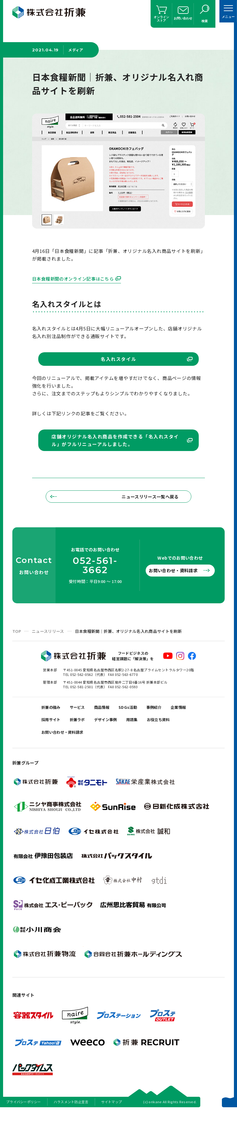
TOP (16, 651)
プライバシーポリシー (23, 1130)
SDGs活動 (142, 728)
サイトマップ (111, 1130)
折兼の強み (53, 728)
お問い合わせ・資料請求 (177, 590)
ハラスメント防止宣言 (71, 1130)
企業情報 (50, 744)
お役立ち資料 (55, 759)
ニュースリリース (48, 651)
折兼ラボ (112, 744)
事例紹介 (171, 728)
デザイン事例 (145, 744)
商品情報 (112, 728)
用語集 (175, 744)
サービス (84, 728)
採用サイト (82, 744)
